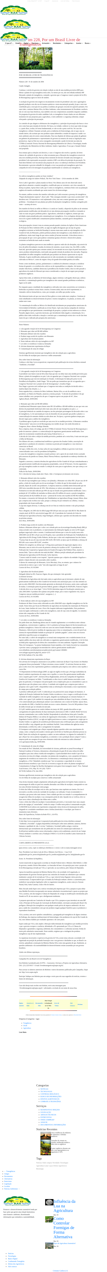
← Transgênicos (9, 1171)
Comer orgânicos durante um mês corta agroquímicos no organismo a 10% (60, 1150)
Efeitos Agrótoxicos (49, 1099)
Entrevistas (8, 1181)
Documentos (8, 1176)
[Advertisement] (53, 1056)
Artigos (6, 1174)
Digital (26, 43)
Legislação (45, 1112)
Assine (78, 43)
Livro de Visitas (65, 1)
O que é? (47, 1)
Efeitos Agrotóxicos (60, 1166)
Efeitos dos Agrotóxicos (16, 1264)
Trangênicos (27, 1023)
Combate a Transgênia (50, 1101)
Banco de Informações (50, 1096)
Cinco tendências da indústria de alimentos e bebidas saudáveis (61, 1134)
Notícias (44, 1089)
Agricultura (27, 1028)
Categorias (68, 43)
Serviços (35, 43)
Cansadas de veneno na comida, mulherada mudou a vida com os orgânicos (60, 1142)
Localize (7, 1186)
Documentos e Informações (53, 1125)
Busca (87, 43)
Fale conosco (12, 1266)
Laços (51, 1166)
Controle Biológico (49, 1094)
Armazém (45, 43)
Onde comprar (47, 1163)
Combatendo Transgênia (16, 1261)
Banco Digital (12, 1259)
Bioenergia (40, 1169)
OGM (25, 1025)
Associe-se (55, 1)
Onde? (17, 43)
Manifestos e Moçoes (50, 1110)
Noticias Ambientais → (12, 1189)
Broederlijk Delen (77, 1014)
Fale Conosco (76, 1)
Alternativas (8, 1179)
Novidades (57, 43)
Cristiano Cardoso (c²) (60, 1271)
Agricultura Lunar (42, 1166)
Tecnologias (46, 1091)
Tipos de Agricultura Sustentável (64, 1243)
